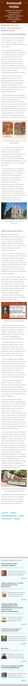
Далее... (24, 578)
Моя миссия (5, 648)
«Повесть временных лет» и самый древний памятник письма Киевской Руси (12, 585)
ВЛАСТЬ (5, 513)
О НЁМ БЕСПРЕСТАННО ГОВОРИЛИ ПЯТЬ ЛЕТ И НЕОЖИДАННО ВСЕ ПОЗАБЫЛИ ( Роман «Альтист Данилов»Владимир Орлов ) (12, 607)
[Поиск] (26, 3)
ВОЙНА (13, 513)
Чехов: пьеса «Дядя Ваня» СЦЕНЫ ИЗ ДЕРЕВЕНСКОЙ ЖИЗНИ (12, 667)
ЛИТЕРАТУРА (7, 519)
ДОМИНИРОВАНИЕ (9, 516)
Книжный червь (14, 5)
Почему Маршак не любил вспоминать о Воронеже (9, 564)
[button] (26, 25)
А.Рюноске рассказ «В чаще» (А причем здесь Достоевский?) (11, 630)
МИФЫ (16, 519)
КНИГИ (21, 516)
